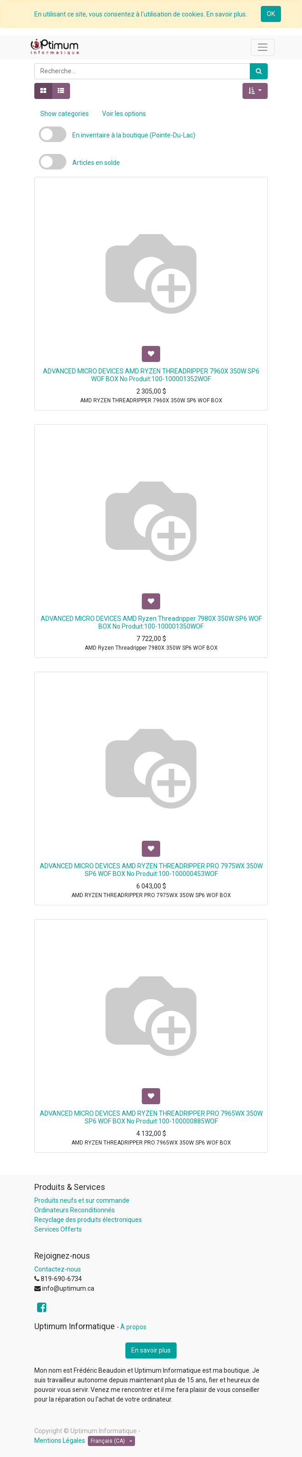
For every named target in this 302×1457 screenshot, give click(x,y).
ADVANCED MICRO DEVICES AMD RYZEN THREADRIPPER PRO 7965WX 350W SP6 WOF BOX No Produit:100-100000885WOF (151, 1117)
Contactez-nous (57, 1269)
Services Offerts (58, 1229)
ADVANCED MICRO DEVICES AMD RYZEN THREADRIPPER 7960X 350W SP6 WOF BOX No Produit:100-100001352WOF (151, 375)
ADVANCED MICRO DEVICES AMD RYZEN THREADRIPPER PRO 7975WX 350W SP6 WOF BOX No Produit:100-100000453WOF (151, 869)
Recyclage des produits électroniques (88, 1219)
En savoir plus (151, 1350)
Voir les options (124, 113)
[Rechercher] (259, 71)
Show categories (64, 113)
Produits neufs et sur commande (81, 1200)
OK (271, 13)
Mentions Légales (59, 1440)
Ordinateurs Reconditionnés (74, 1210)
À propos (133, 1327)
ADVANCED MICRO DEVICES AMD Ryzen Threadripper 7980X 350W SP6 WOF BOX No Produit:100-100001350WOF (151, 622)
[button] (255, 91)
